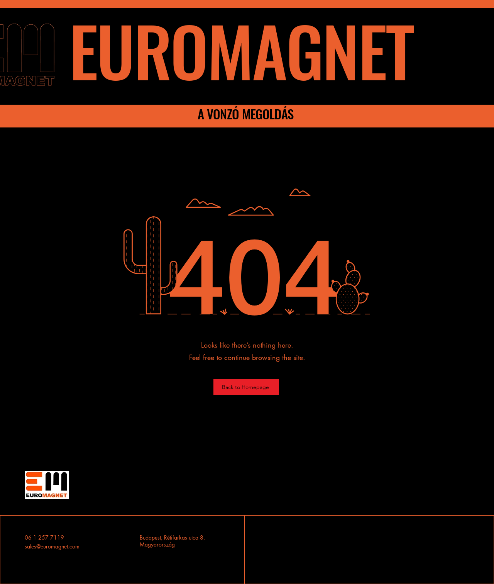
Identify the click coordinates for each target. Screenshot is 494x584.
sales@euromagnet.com (52, 546)
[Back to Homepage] (246, 387)
